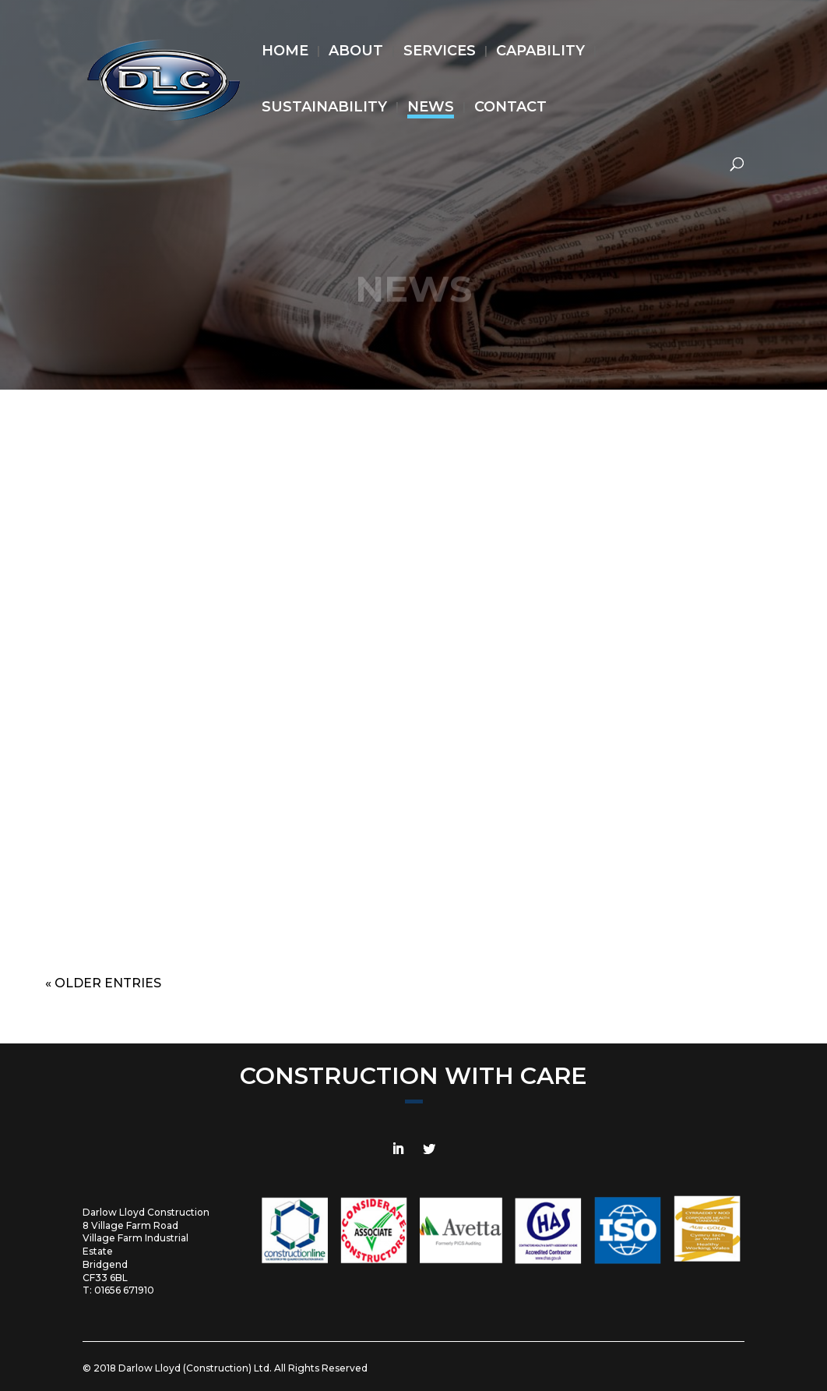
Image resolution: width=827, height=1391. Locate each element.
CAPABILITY (540, 52)
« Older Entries (103, 983)
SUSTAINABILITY (324, 108)
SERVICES (439, 52)
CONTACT (510, 108)
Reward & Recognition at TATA (155, 613)
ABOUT (356, 52)
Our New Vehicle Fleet (672, 613)
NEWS (430, 108)
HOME (285, 52)
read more (154, 917)
